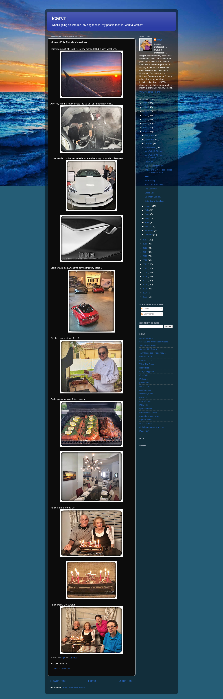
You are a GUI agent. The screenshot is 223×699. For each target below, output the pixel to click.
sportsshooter (145, 408)
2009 (145, 272)
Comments (147, 314)
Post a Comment (62, 668)
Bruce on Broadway (154, 184)
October (149, 143)
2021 (145, 119)
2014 (145, 252)
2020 (145, 123)
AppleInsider (145, 390)
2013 (145, 256)
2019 (145, 127)
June (147, 214)
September (150, 147)
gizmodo (143, 397)
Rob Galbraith (145, 423)
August (148, 206)
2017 (145, 240)
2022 (145, 115)
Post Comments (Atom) (74, 687)
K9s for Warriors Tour (154, 166)
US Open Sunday (153, 197)
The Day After (151, 189)
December (150, 135)
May (147, 218)
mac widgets (145, 401)
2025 (145, 103)
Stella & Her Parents (148, 349)
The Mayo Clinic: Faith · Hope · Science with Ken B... (158, 171)
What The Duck (146, 364)
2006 (145, 284)
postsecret (144, 383)
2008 (145, 276)
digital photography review (151, 427)
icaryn (59, 18)
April (147, 222)
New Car (149, 162)
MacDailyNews (146, 394)
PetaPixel (143, 405)
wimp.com (144, 386)
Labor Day (149, 193)
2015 (145, 248)
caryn (159, 40)
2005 (145, 289)
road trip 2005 (145, 356)
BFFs (147, 176)
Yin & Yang (150, 180)
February (149, 230)
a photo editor (145, 420)
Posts (145, 309)
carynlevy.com (146, 338)
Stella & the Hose (147, 345)
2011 (145, 264)
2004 (145, 293)
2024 (145, 107)
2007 (145, 280)
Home (92, 680)
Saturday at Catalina (154, 201)
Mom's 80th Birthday (154, 151)
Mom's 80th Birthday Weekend (154, 156)
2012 (145, 260)
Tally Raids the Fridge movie (152, 353)
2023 (145, 111)
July (147, 210)
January (149, 234)
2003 (145, 297)
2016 (145, 244)
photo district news (148, 412)
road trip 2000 (145, 360)
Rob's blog (144, 368)
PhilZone (143, 379)
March (148, 226)
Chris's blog (144, 375)
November (150, 139)
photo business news (149, 416)
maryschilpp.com (147, 371)
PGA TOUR (144, 431)
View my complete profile (151, 92)
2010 (145, 268)
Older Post (125, 680)
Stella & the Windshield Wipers (153, 342)
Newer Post (58, 680)
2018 (145, 132)
